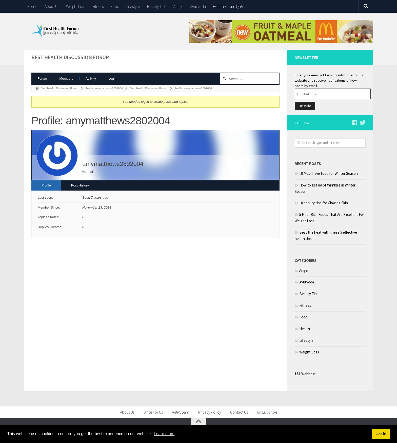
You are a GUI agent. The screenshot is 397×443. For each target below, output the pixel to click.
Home (32, 6)
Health (304, 328)
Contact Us (239, 412)
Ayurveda (198, 6)
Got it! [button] (380, 434)
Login (112, 78)
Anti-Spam (180, 412)
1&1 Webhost (305, 373)
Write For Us (153, 412)
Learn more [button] (164, 434)
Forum (42, 78)
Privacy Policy (209, 412)
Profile (46, 185)
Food (115, 6)
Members (66, 78)
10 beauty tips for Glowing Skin (323, 202)
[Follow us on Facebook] (354, 123)
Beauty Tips (156, 6)
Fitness (98, 6)
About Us (52, 6)
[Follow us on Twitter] (363, 123)
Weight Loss (75, 6)
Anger (178, 6)
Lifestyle (133, 6)
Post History (80, 185)
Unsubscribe (267, 412)
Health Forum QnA (228, 6)
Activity (91, 78)
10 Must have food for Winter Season (328, 173)
